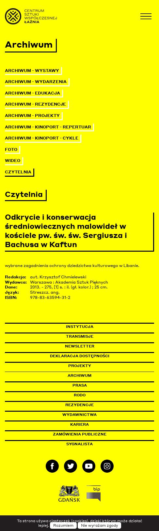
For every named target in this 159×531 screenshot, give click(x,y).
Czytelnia (18, 172)
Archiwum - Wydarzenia (36, 81)
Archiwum (79, 375)
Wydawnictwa (79, 414)
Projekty (79, 365)
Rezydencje (79, 405)
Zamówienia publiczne (94, 434)
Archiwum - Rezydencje (35, 104)
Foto (11, 149)
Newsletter (79, 346)
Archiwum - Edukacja (32, 93)
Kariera (79, 424)
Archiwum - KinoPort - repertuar (48, 127)
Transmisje (107, 336)
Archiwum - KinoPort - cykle (41, 138)
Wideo (12, 160)
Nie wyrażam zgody (99, 525)
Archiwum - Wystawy (32, 70)
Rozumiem (63, 525)
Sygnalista (79, 444)
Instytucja (79, 326)
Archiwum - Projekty (32, 115)
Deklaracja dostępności (79, 356)
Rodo (80, 395)
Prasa (79, 385)
